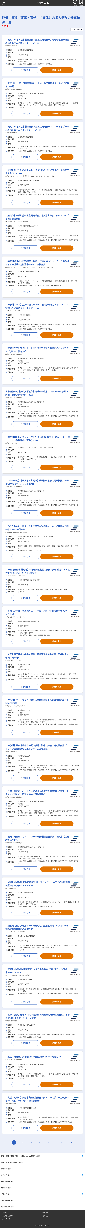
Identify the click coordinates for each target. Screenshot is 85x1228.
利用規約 (45, 1213)
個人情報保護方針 (7, 1216)
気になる (25, 70)
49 (62, 1142)
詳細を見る (56, 70)
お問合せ (45, 1216)
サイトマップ (6, 1219)
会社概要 (5, 1213)
